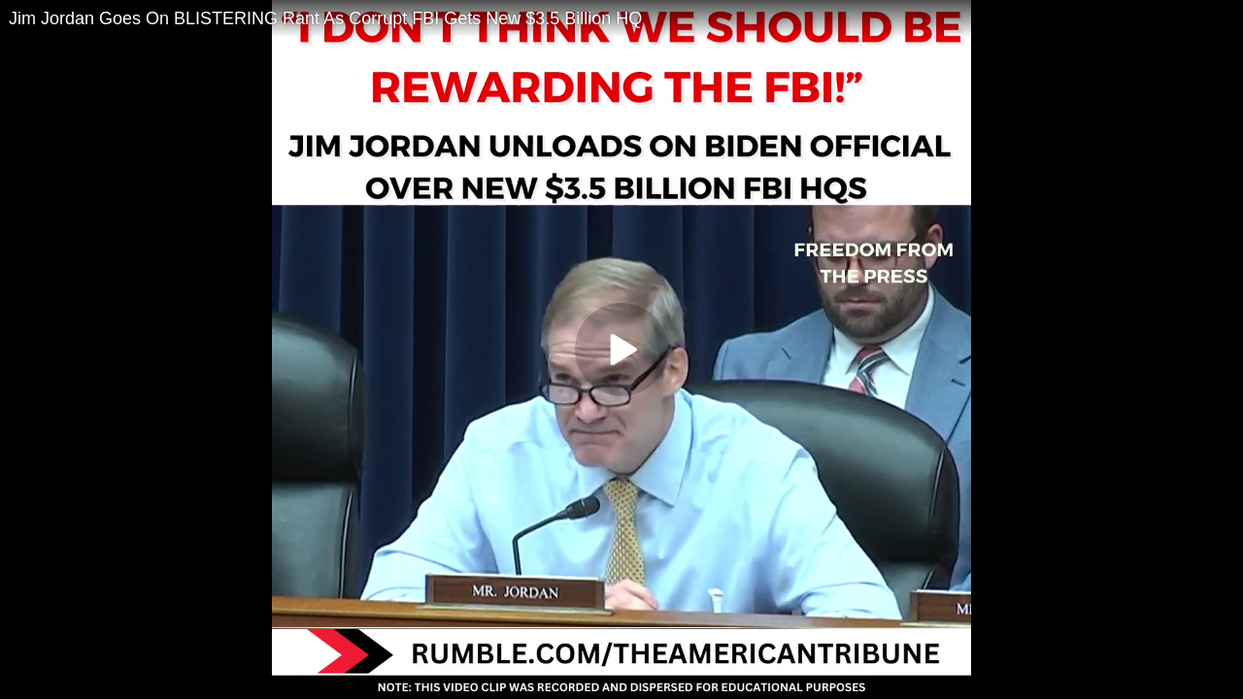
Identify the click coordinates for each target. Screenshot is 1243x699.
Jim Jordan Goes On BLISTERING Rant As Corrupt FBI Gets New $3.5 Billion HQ (325, 18)
